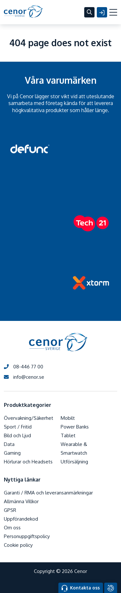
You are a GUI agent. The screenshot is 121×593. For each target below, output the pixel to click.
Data (9, 444)
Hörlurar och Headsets (28, 462)
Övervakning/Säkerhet (28, 418)
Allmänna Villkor (21, 501)
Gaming (12, 453)
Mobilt (68, 418)
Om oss (12, 527)
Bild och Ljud (17, 435)
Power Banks (75, 427)
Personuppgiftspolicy (27, 536)
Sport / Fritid (18, 427)
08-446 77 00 (23, 367)
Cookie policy (18, 545)
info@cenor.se (24, 377)
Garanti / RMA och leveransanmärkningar (48, 493)
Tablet (68, 435)
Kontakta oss (81, 588)
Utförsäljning (74, 462)
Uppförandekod (21, 519)
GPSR (10, 510)
